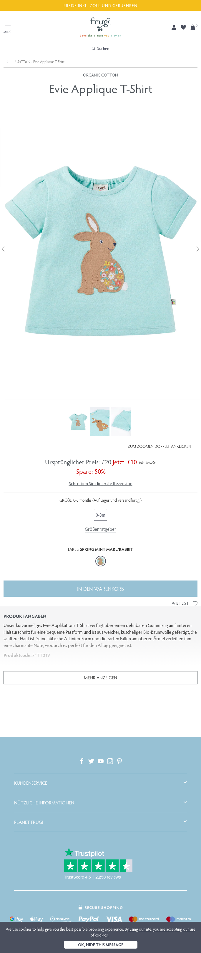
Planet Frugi (28, 822)
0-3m (100, 515)
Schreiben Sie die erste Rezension (100, 483)
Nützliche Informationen (44, 802)
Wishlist (184, 603)
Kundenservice (30, 783)
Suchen (100, 48)
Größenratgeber (100, 529)
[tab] (100, 783)
